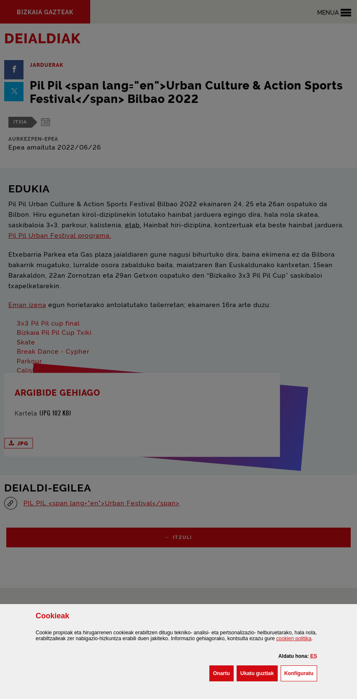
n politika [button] (293, 638)
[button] (313, 656)
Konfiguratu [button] (300, 672)
